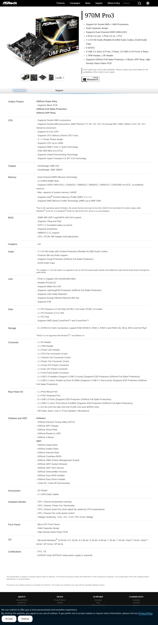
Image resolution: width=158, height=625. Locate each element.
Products (61, 3)
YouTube (136, 603)
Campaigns (75, 3)
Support (98, 3)
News (87, 3)
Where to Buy (114, 3)
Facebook (136, 600)
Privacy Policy (145, 613)
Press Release (59, 600)
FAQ (98, 603)
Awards (60, 603)
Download (98, 600)
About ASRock (21, 600)
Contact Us (22, 603)
